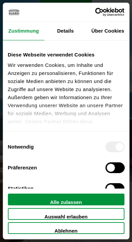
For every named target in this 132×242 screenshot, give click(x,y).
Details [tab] (65, 31)
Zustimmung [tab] (23, 31)
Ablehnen (65, 231)
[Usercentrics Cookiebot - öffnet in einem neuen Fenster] (95, 12)
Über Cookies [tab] (107, 31)
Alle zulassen (66, 202)
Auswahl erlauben (65, 216)
